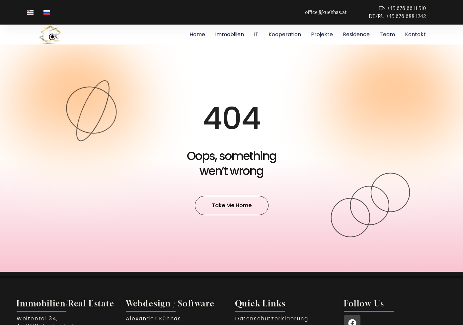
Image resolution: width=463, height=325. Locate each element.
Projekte (322, 34)
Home (197, 34)
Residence (356, 34)
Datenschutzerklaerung (271, 318)
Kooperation (285, 34)
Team (387, 34)
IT (256, 34)
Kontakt (415, 34)
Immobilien (229, 34)
